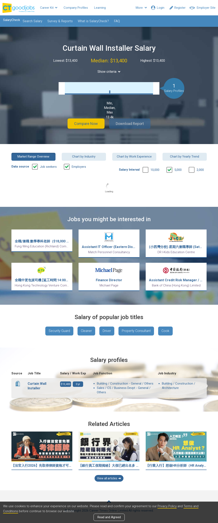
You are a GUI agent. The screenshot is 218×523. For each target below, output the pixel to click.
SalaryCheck (11, 20)
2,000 (200, 170)
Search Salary (32, 21)
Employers (79, 167)
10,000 (154, 170)
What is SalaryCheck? (93, 21)
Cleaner (86, 331)
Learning (100, 8)
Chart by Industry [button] (83, 156)
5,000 (178, 170)
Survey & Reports (60, 21)
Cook (165, 331)
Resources (119, 8)
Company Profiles (76, 8)
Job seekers (48, 167)
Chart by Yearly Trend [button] (184, 156)
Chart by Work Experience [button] (134, 156)
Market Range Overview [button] (33, 156)
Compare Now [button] (86, 123)
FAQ (117, 21)
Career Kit (48, 8)
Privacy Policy (167, 506)
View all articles (109, 478)
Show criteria (109, 72)
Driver (107, 331)
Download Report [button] (130, 123)
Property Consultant (136, 331)
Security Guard (59, 331)
